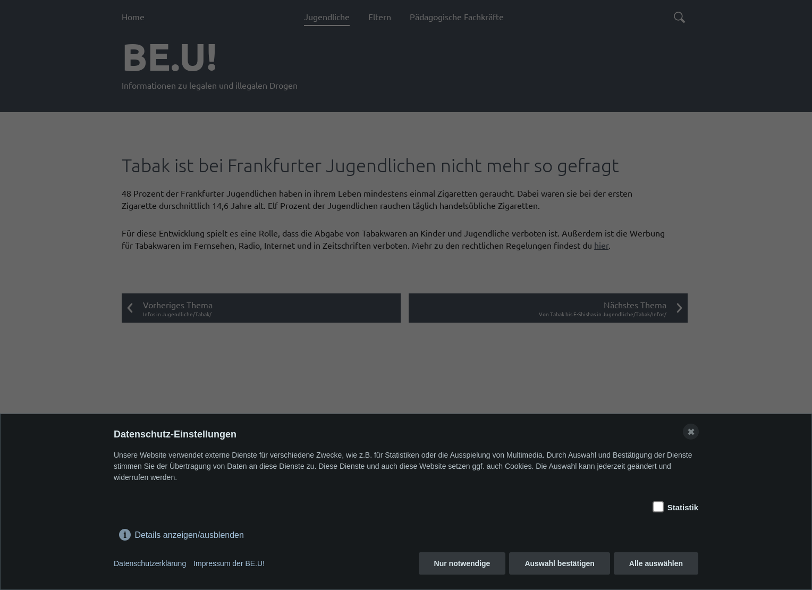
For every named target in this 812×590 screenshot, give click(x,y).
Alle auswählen (656, 563)
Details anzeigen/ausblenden (188, 532)
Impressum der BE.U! (229, 563)
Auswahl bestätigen (559, 563)
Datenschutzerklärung (150, 563)
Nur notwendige (462, 563)
